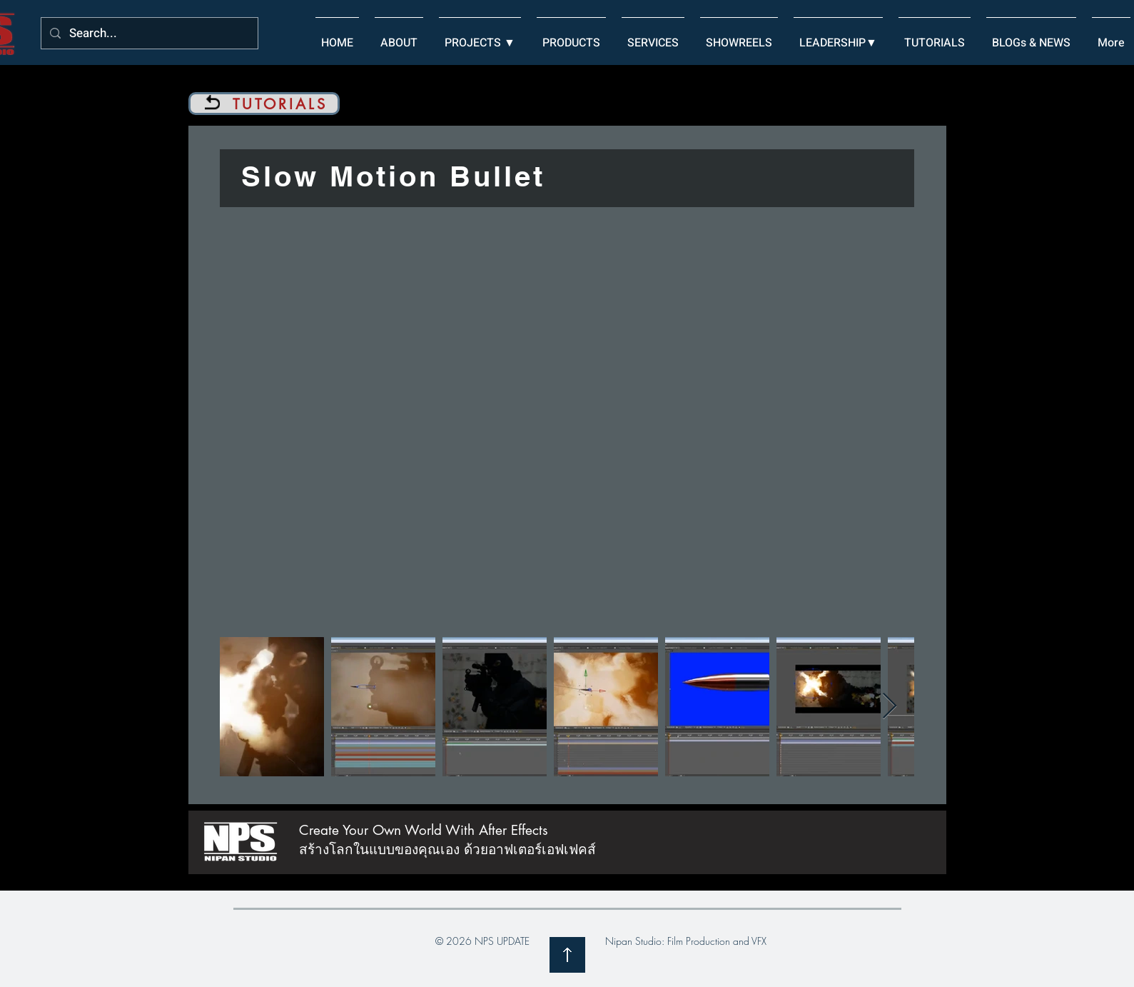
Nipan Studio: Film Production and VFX (685, 941)
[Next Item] (889, 707)
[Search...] (148, 34)
